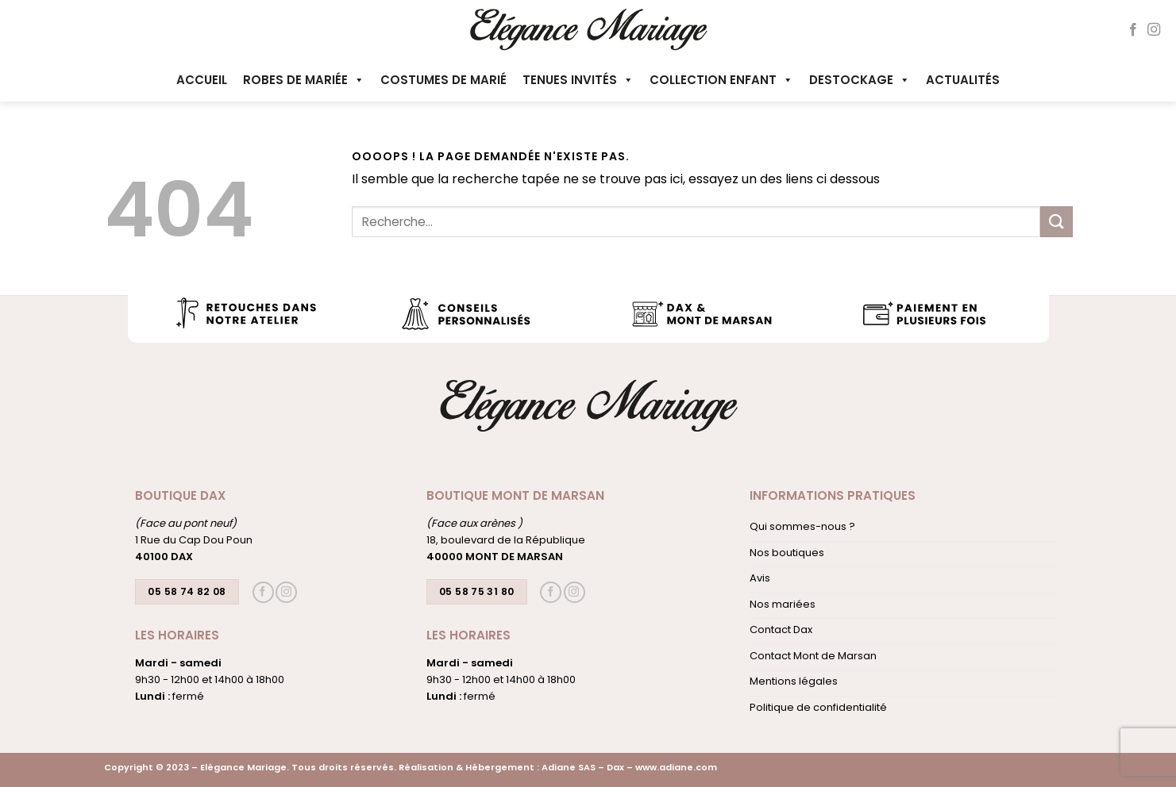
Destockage (859, 79)
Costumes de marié (443, 79)
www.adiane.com (676, 767)
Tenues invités (578, 79)
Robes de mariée (303, 79)
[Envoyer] (1056, 221)
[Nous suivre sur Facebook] (1133, 30)
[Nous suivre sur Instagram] (1153, 30)
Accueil (201, 79)
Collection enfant (721, 79)
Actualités (963, 79)
